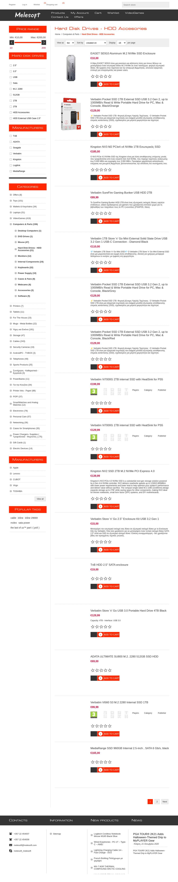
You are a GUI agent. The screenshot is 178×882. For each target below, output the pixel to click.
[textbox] (142, 4)
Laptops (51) (19, 212)
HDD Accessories (21, 112)
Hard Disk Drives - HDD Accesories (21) (30, 249)
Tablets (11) (18, 312)
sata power (24, 522)
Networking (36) (20, 422)
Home (57, 34)
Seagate (17, 147)
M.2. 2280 (18, 89)
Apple (15, 467)
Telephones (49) (20, 359)
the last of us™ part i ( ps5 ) (25, 527)
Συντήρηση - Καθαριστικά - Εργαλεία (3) (25, 371)
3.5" (15, 71)
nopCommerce (165, 874)
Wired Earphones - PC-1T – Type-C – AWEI (110, 814)
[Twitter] (10, 863)
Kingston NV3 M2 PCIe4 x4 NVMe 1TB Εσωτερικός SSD (126, 144)
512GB (16, 95)
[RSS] (30, 863)
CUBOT (17, 479)
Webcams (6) (24, 284)
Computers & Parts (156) (25, 224)
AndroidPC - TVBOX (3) (24, 353)
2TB (15, 106)
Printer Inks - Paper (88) (24, 390)
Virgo (15, 485)
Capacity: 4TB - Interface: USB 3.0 (106, 603)
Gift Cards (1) (19, 442)
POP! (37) (18, 396)
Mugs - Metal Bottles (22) (25, 323)
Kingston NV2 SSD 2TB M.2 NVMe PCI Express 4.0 (123, 458)
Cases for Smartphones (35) (26, 428)
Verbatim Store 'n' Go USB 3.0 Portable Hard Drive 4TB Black (129, 592)
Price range (28, 29)
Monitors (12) (24, 256)
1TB (15, 100)
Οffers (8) (17, 195)
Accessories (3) (26, 290)
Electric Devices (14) (23, 448)
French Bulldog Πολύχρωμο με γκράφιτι (108, 830)
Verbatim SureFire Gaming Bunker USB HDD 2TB (121, 187)
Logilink (16, 165)
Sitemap (57, 805)
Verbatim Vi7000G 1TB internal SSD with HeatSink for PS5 (127, 414)
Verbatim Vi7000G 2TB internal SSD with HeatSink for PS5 (127, 370)
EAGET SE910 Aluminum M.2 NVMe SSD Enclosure (123, 53)
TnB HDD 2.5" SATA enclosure (109, 549)
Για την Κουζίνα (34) (22, 385)
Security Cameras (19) (23, 347)
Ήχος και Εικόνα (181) (23, 329)
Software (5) (24, 296)
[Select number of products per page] (121, 42)
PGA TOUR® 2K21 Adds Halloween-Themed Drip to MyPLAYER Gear (149, 809)
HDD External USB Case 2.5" (27, 118)
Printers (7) (18, 306)
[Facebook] (16, 863)
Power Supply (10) (27, 273)
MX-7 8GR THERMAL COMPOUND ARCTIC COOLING (109, 839)
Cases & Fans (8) (26, 279)
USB (15, 77)
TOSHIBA (17, 491)
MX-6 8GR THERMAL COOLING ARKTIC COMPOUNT (109, 847)
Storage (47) (19, 335)
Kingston (17, 159)
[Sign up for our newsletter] (86, 865)
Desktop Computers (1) (29, 230)
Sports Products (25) (23, 364)
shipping (47, 878)
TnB (15, 136)
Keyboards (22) (25, 267)
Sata (15, 83)
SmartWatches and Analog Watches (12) (25, 403)
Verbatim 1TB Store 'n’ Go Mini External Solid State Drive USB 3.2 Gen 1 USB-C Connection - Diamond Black (129, 233)
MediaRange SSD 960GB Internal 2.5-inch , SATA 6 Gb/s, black (130, 723)
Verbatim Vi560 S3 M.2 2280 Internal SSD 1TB (119, 679)
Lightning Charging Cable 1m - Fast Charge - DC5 (108, 822)
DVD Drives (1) (25, 236)
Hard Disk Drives (28, 55)
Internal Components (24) (31, 261)
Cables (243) (19, 341)
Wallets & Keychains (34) (25, 206)
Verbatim (17, 153)
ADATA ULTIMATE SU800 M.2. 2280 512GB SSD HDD (124, 636)
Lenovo (16, 473)
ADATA (16, 142)
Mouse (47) (23, 242)
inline (20, 518)
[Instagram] (23, 863)
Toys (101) (18, 200)
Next (165, 774)
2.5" (15, 65)
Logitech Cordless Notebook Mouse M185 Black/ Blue (107, 806)
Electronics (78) (20, 411)
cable (13, 518)
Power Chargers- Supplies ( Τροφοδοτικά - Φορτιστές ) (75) (27, 435)
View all (40, 499)
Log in (24, 5)
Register (12, 5)
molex (14, 522)
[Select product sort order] (96, 42)
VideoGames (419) (22, 218)
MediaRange (19, 171)
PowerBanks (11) (21, 379)
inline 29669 (31, 518)
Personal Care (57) (22, 416)
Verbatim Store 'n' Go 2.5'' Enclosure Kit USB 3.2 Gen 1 (125, 506)
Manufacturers (27, 127)
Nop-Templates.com (139, 874)
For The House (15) (22, 317)
